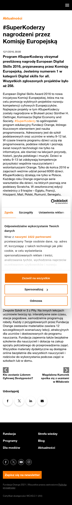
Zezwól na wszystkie (36, 278)
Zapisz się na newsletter (22, 475)
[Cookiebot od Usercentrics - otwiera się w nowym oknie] (51, 201)
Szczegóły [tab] (26, 212)
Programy (10, 441)
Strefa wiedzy (47, 434)
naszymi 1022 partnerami (33, 236)
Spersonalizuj (36, 289)
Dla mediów (11, 448)
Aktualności (46, 448)
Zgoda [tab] (8, 212)
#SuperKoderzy (25, 121)
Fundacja (9, 434)
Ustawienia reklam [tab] (51, 212)
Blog (41, 441)
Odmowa (36, 300)
